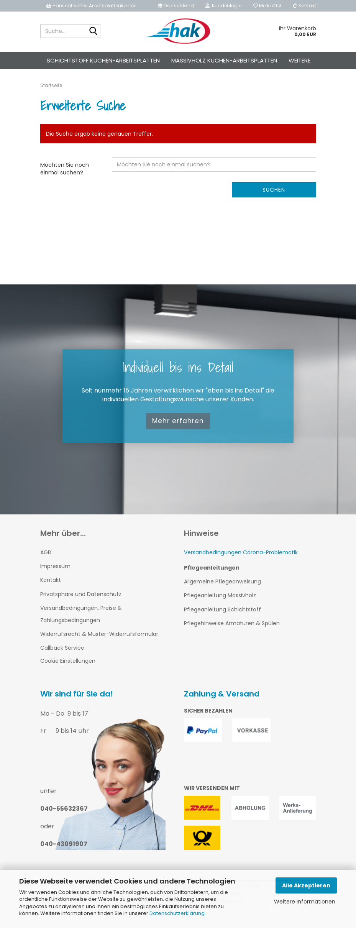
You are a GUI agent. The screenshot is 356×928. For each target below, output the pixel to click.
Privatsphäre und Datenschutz (80, 601)
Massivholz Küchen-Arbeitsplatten (224, 60)
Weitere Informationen (304, 901)
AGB (45, 559)
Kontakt (304, 5)
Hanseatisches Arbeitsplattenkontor (91, 5)
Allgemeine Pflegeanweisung (222, 588)
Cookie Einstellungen (67, 668)
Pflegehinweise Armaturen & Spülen (232, 630)
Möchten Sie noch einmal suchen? (64, 175)
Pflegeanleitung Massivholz (220, 602)
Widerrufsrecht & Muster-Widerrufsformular (99, 641)
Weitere (299, 60)
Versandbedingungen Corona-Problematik (241, 559)
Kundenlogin (223, 5)
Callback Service (62, 655)
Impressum (55, 573)
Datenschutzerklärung (177, 913)
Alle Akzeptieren (306, 885)
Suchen (273, 196)
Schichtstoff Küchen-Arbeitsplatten (103, 60)
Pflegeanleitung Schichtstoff (222, 616)
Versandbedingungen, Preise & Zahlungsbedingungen (81, 621)
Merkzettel (267, 5)
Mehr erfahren (178, 428)
